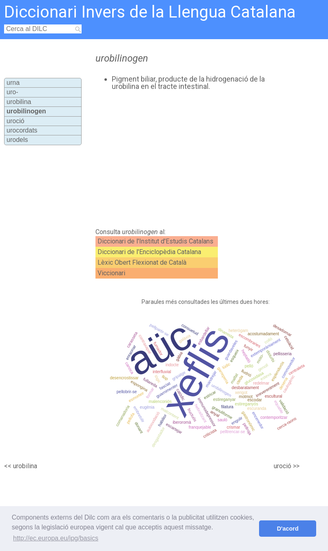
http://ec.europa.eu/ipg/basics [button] (55, 538)
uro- (12, 92)
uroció (15, 120)
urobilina (19, 101)
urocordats (22, 130)
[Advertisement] (181, 159)
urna (13, 82)
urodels (17, 139)
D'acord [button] (288, 528)
